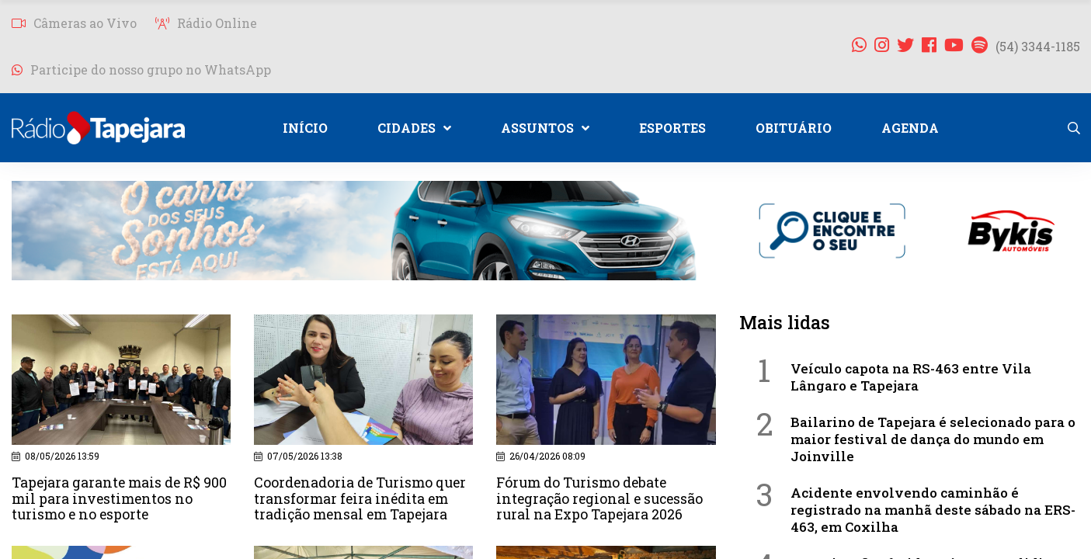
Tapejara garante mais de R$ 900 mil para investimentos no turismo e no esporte (121, 498)
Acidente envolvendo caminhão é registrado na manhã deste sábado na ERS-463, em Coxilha (932, 510)
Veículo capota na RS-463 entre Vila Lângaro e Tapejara (910, 376)
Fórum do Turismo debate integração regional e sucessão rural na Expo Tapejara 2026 (602, 498)
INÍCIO (305, 128)
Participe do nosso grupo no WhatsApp (141, 69)
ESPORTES (672, 128)
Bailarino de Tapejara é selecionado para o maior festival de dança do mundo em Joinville (932, 439)
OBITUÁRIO (794, 128)
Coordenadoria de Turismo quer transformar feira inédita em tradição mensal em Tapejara (362, 498)
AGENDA (910, 128)
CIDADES (414, 128)
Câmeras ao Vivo (74, 23)
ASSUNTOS (545, 128)
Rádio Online (206, 23)
